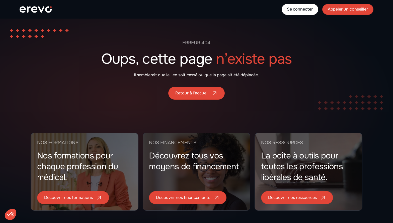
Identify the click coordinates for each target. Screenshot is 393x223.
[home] (36, 9)
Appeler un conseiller (348, 9)
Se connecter (300, 9)
